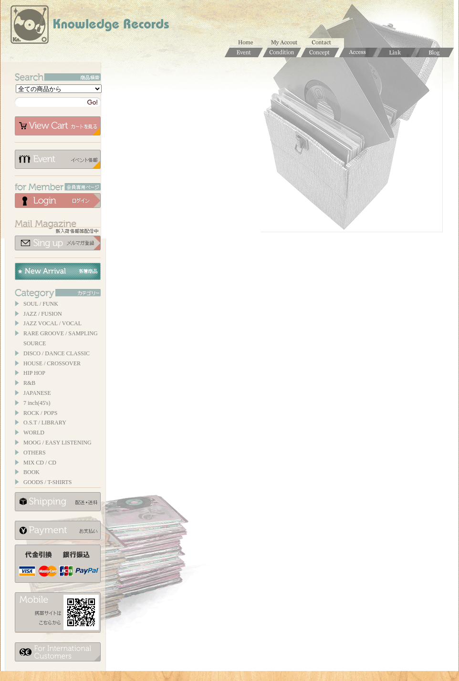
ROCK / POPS (40, 413)
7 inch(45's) (36, 403)
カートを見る (58, 125)
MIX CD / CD (39, 462)
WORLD (33, 432)
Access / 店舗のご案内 (358, 52)
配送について (58, 501)
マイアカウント (287, 43)
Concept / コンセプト (320, 52)
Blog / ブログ (435, 52)
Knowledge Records (88, 26)
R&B (29, 383)
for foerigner (58, 651)
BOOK (31, 472)
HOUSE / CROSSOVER (52, 363)
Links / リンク (396, 52)
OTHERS (34, 452)
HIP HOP (34, 373)
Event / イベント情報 (244, 52)
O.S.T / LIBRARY (44, 422)
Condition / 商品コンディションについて (282, 52)
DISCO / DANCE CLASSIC (56, 353)
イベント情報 (58, 159)
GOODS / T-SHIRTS (47, 482)
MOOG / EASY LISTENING (57, 442)
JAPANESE (37, 393)
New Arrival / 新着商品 (58, 271)
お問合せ (325, 43)
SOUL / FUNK (40, 303)
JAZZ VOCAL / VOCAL (52, 323)
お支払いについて (58, 530)
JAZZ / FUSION (42, 313)
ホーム (249, 43)
